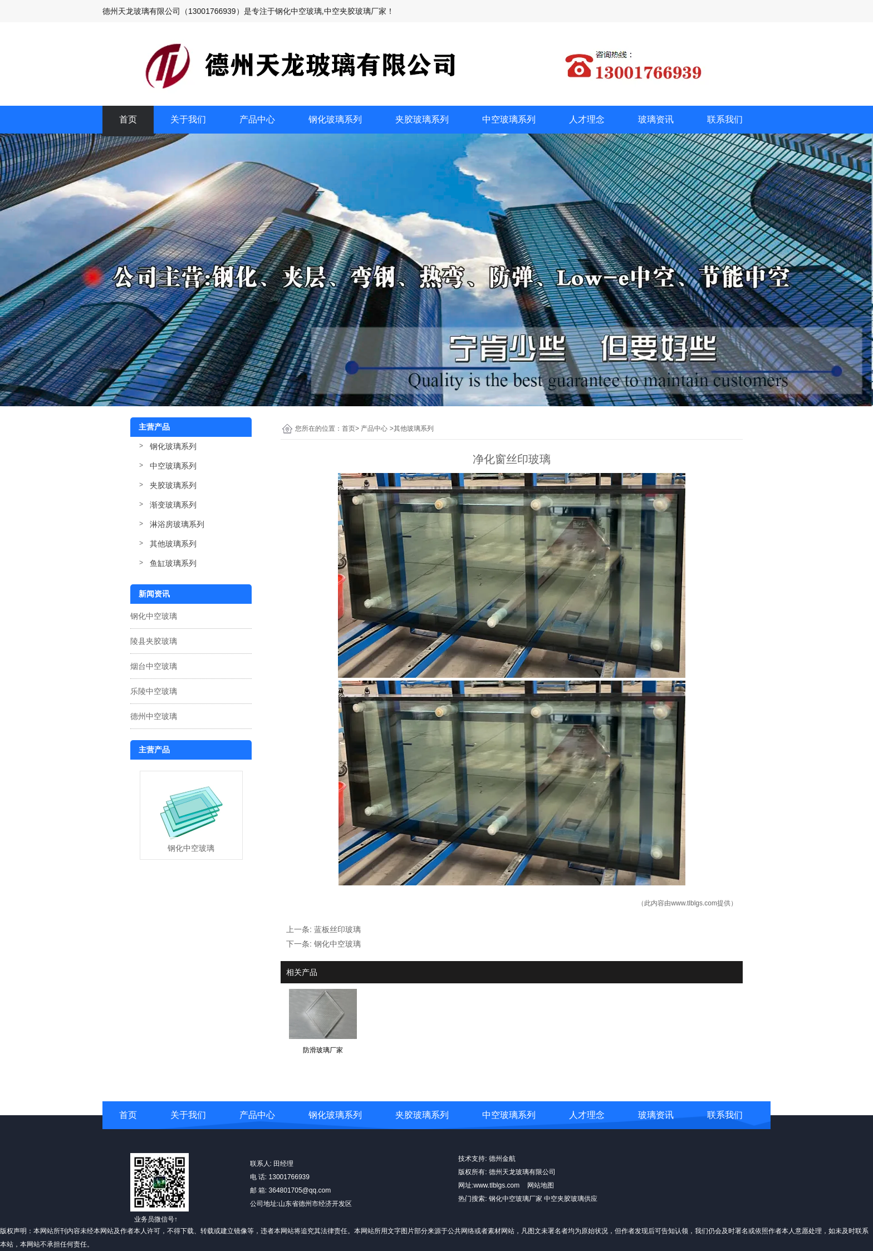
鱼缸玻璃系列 (173, 563)
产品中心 (257, 119)
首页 (128, 119)
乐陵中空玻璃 (153, 691)
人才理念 (587, 119)
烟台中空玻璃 (153, 666)
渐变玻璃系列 (173, 504)
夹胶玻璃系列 (422, 119)
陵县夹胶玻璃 (153, 641)
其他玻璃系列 (173, 543)
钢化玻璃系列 (335, 119)
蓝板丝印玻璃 (337, 929)
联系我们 (725, 119)
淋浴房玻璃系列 (177, 524)
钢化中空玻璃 (153, 616)
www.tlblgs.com (694, 903)
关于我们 (188, 119)
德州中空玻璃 (153, 716)
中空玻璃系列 (509, 119)
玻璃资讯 (656, 119)
